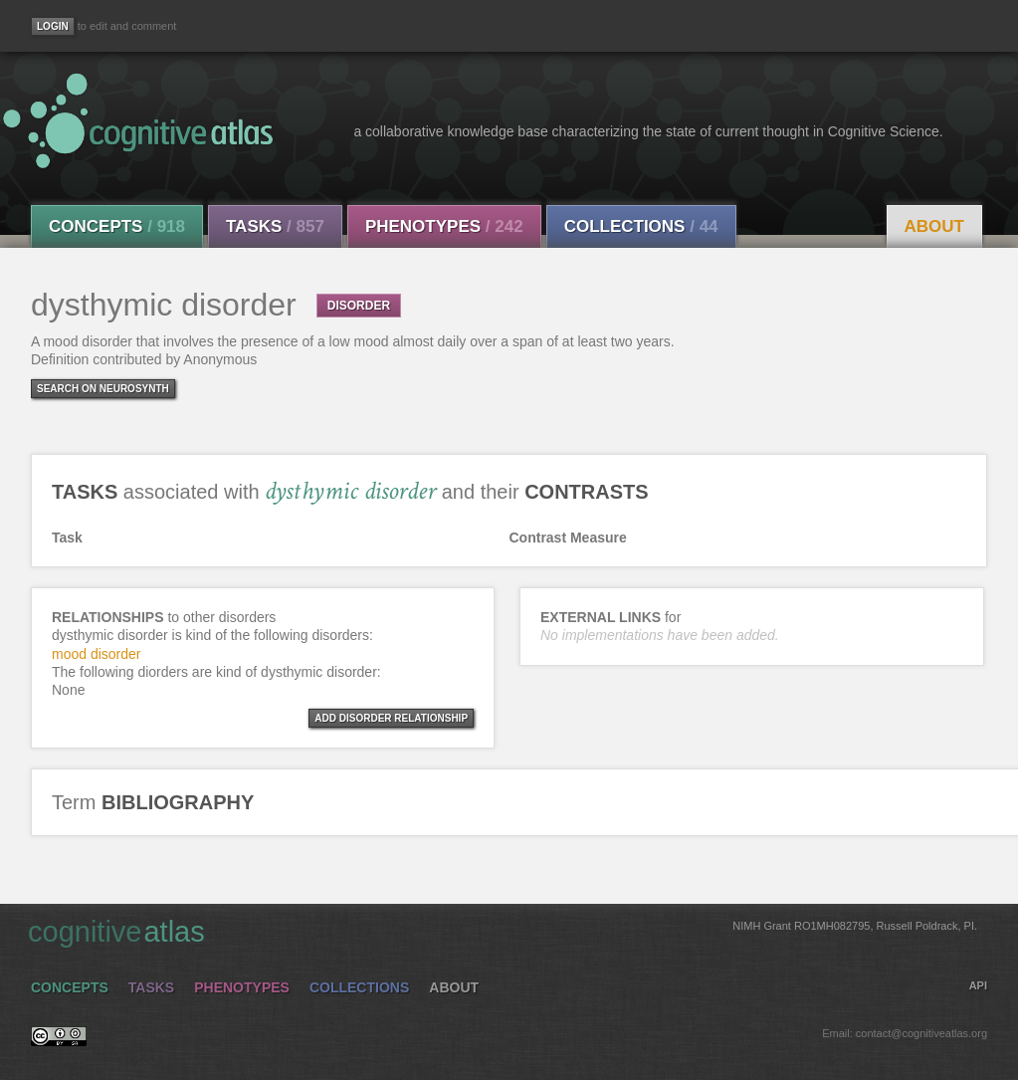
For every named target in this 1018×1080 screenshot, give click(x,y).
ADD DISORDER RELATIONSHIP (391, 718)
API (978, 985)
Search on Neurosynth (103, 388)
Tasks (275, 226)
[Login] (53, 26)
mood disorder (96, 654)
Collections (641, 226)
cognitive (502, 931)
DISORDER (358, 306)
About (934, 226)
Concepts (117, 226)
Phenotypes (444, 226)
